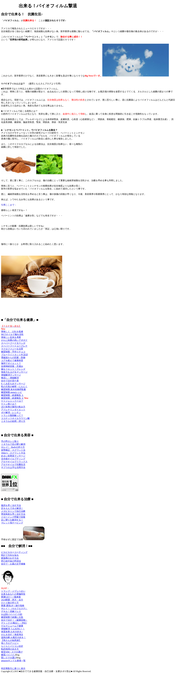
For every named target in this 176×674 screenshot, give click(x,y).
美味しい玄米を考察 (11, 337)
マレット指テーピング (12, 523)
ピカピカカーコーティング (14, 552)
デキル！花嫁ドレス (11, 611)
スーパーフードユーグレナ (14, 346)
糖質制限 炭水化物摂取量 (13, 389)
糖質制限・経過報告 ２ (12, 398)
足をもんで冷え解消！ (12, 508)
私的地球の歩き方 (10, 649)
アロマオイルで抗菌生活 (13, 464)
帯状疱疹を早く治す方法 (13, 514)
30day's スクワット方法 (13, 453)
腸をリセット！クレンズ (13, 369)
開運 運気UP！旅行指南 (12, 605)
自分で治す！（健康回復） (14, 620)
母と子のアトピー (10, 643)
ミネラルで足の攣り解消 (13, 444)
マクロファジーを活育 (12, 349)
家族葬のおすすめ (10, 558)
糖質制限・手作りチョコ (13, 352)
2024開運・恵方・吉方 (12, 600)
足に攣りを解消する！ (12, 520)
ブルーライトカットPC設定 (14, 354)
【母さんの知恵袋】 (11, 640)
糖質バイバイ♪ (8, 655)
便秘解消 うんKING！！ (13, 629)
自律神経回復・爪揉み (12, 366)
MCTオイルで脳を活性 (12, 334)
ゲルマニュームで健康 (12, 626)
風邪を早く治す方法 (11, 505)
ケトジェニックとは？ (12, 401)
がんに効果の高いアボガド (14, 340)
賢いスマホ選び (8, 657)
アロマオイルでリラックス (14, 461)
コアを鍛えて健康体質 (12, 360)
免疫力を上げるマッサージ (14, 372)
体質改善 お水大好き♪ (12, 631)
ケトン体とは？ (8, 404)
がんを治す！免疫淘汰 (12, 634)
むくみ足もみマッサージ (13, 383)
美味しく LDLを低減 (12, 331)
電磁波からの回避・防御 (13, 357)
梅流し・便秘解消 (10, 378)
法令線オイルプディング (13, 459)
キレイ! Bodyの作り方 (13, 447)
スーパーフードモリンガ (13, 343)
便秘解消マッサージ (11, 375)
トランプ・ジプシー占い (13, 591)
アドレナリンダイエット (13, 409)
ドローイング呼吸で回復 (13, 517)
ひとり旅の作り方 (10, 603)
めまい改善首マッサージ (13, 456)
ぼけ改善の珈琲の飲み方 (13, 407)
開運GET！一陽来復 (11, 597)
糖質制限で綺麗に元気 (12, 617)
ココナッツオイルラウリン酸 (15, 418)
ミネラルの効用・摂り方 (13, 421)
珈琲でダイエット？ (11, 363)
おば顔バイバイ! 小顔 (11, 614)
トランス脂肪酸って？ (12, 415)
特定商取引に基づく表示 (13, 668)
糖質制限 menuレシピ (11, 392)
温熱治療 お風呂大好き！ (13, 637)
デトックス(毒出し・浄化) (14, 623)
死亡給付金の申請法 (11, 561)
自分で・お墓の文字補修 (13, 564)
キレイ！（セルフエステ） (14, 608)
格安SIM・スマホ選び (12, 652)
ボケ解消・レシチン (11, 412)
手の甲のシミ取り (10, 441)
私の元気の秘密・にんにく (14, 386)
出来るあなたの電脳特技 (13, 594)
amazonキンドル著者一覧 (13, 660)
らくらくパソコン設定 (12, 646)
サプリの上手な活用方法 (13, 467)
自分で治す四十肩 (10, 381)
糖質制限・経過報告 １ (12, 395)
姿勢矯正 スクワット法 (13, 450)
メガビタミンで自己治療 (13, 511)
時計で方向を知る (10, 555)
